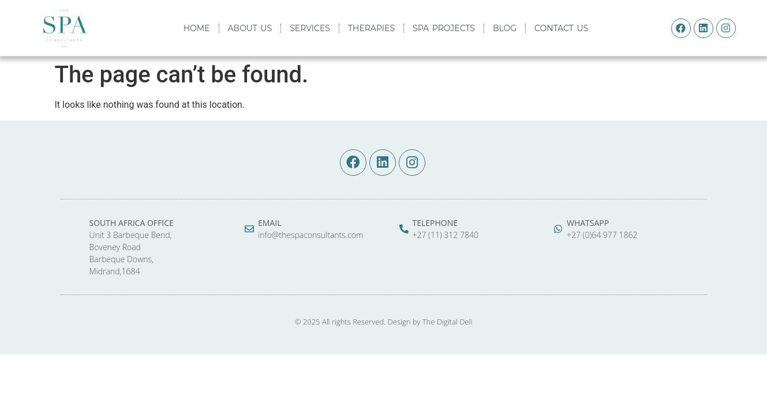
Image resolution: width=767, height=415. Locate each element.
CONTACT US (561, 28)
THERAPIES (371, 28)
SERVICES (310, 28)
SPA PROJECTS (444, 28)
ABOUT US (250, 28)
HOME (197, 28)
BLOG (505, 28)
